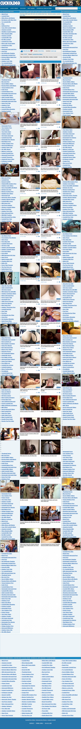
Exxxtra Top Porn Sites (8, 421)
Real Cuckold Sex (6, 411)
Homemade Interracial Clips (9, 101)
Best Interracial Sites (7, 347)
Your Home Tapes (6, 131)
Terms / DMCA (39, 723)
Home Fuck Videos (7, 361)
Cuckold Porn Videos (37, 54)
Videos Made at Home (7, 375)
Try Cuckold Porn (24, 477)
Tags (21, 57)
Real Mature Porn (6, 141)
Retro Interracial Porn (7, 213)
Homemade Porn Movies (8, 139)
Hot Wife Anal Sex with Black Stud (49, 455)
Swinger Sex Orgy (6, 189)
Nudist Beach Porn (7, 269)
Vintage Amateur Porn (7, 143)
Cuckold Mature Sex (7, 373)
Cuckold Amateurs (7, 367)
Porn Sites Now (6, 241)
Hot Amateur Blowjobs (8, 319)
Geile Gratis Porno (7, 415)
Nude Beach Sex (6, 389)
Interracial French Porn (8, 155)
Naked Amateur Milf (7, 259)
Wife (44, 57)
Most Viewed (31, 8)
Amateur (51, 57)
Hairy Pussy (5, 239)
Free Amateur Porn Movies (9, 237)
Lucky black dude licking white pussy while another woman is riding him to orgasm (29, 125)
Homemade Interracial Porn (9, 49)
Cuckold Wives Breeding (8, 109)
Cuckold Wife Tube (7, 37)
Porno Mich (5, 253)
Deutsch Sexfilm (6, 181)
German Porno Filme (7, 271)
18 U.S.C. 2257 (48, 723)
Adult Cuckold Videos (7, 97)
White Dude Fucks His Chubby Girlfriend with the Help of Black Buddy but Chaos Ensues (29, 545)
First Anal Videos (6, 251)
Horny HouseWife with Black (9, 187)
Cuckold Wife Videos (7, 95)
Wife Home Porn (6, 203)
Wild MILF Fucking (7, 215)
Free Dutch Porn (6, 393)
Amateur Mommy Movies (8, 199)
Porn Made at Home (7, 357)
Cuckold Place (5, 16)
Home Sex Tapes (6, 413)
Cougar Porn (5, 163)
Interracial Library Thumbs (9, 197)
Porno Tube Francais (7, 265)
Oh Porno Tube (6, 245)
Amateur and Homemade (8, 247)
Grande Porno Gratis (7, 419)
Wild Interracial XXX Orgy (8, 255)
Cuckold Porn (4, 8)
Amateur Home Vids (7, 147)
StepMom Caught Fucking (9, 31)
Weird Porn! (5, 14)
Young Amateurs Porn (7, 87)
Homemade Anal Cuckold (8, 339)
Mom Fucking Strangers (8, 397)
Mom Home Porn (6, 305)
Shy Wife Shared (6, 149)
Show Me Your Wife (7, 285)
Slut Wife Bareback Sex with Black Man (50, 477)
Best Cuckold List (6, 341)
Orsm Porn (4, 317)
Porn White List (6, 363)
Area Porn (4, 51)
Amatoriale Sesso (6, 355)
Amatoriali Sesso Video (8, 159)
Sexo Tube (4, 311)
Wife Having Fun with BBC (9, 291)
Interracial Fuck (6, 195)
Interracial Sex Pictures (41, 720)
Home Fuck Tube (6, 103)
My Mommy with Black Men (9, 20)
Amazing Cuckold (6, 29)
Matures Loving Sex (7, 151)
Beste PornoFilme (6, 209)
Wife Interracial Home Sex (9, 65)
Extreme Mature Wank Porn (9, 57)
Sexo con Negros (6, 391)
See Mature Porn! (6, 235)
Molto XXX (4, 263)
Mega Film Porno (6, 337)
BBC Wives (5, 407)
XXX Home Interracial (7, 135)
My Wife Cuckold (6, 39)
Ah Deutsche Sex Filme (8, 315)
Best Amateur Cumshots (8, 343)
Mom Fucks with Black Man (47, 411)
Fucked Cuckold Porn (7, 153)
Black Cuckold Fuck (7, 417)
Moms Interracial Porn (7, 295)
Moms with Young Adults (8, 43)
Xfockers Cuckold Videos (8, 207)
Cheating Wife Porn (7, 261)
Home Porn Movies (7, 303)
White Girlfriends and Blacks (9, 405)
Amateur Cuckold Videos (8, 249)
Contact (31, 723)
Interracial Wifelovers (7, 145)
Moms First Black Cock (69, 27)
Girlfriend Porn (6, 26)
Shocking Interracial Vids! (9, 99)
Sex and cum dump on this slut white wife (29, 278)
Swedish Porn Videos (7, 193)
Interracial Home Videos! (8, 359)
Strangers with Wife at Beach (9, 323)
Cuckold (55, 57)
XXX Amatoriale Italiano (8, 353)
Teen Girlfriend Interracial (8, 401)
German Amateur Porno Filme (27, 411)
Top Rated (23, 8)
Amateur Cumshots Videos (9, 293)
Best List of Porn (6, 178)
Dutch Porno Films (7, 321)
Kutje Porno (5, 89)
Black (47, 57)
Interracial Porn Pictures (44, 8)
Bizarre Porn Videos (7, 349)
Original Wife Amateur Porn (9, 183)
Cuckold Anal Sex (6, 309)
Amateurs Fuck (6, 105)
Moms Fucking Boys (7, 369)
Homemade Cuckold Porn (8, 55)
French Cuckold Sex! (7, 403)
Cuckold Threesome (7, 157)
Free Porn (4, 313)
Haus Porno (5, 257)
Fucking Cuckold (6, 111)
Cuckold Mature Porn (7, 91)
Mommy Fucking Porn (7, 191)
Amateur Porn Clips (7, 211)
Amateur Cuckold (34, 57)
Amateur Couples (6, 133)
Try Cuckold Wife (6, 22)
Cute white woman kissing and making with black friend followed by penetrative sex (50, 258)
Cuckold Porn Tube (7, 219)
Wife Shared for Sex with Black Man (28, 455)
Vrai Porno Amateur (7, 205)
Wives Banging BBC (7, 33)
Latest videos (14, 8)
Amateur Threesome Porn (8, 307)
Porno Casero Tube (7, 297)
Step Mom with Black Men (70, 33)
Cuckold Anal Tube (7, 137)
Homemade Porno (6, 126)
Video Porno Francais (7, 301)
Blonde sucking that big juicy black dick (29, 234)
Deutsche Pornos (6, 351)
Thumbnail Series (6, 79)
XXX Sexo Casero (6, 289)
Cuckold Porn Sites (7, 41)
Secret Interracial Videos (8, 409)
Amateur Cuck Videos (7, 185)
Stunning (40, 57)
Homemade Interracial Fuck (9, 93)
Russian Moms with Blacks (9, 85)
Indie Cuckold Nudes (7, 287)
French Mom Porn (6, 399)
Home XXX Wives (6, 107)
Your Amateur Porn (7, 128)
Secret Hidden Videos (7, 83)
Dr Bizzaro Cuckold (7, 161)
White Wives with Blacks (8, 18)
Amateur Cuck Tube (7, 61)
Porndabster (5, 371)
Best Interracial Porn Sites (9, 217)
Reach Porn (5, 47)
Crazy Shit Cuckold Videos (9, 27)
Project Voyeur (6, 130)
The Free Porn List (7, 267)
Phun (3, 24)
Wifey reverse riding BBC (47, 367)
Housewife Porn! (6, 299)
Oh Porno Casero (6, 395)
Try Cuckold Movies (7, 63)
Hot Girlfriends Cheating (8, 53)
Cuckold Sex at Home (7, 365)
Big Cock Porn (5, 81)
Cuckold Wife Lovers (7, 201)
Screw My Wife (6, 59)
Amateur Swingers (7, 221)
